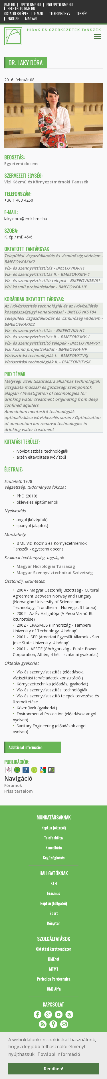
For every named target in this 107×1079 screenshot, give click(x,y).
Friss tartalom (18, 791)
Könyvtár (53, 923)
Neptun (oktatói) (53, 828)
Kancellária (53, 848)
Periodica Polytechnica (53, 979)
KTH (54, 883)
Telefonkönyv (59, 13)
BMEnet (53, 959)
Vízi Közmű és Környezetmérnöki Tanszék (46, 182)
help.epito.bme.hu (21, 8)
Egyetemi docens (21, 163)
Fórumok (13, 785)
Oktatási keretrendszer (53, 949)
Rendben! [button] (53, 1068)
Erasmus (53, 893)
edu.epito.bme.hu (60, 5)
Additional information (25, 747)
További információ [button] (58, 1054)
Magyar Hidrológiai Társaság (46, 566)
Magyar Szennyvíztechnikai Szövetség (55, 572)
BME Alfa (53, 989)
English (13, 19)
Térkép (81, 13)
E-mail (38, 13)
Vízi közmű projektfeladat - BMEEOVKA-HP (45, 287)
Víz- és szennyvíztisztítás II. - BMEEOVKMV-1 (47, 274)
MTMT (53, 969)
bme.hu (9, 5)
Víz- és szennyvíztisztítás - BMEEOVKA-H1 (44, 268)
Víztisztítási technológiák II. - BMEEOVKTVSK (47, 362)
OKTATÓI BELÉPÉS (16, 13)
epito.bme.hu (31, 5)
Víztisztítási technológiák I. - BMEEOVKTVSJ (46, 355)
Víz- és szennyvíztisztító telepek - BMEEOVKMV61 (52, 280)
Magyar (31, 19)
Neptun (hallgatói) (53, 903)
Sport (53, 913)
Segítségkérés (53, 858)
